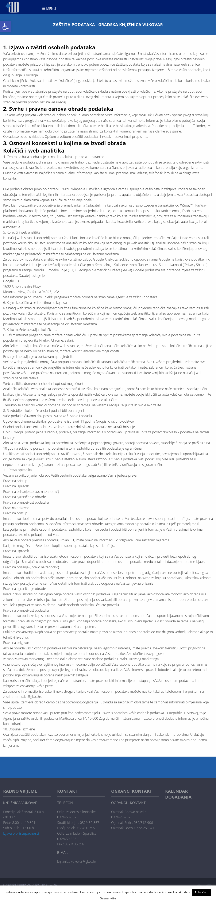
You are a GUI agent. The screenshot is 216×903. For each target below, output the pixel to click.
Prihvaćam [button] (201, 892)
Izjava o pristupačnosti (21, 833)
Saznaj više (108, 898)
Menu (49, 8)
